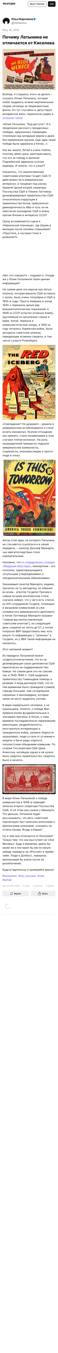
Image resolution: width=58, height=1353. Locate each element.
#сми (40, 875)
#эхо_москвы (27, 875)
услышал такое (12, 117)
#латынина (9, 875)
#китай (6, 879)
